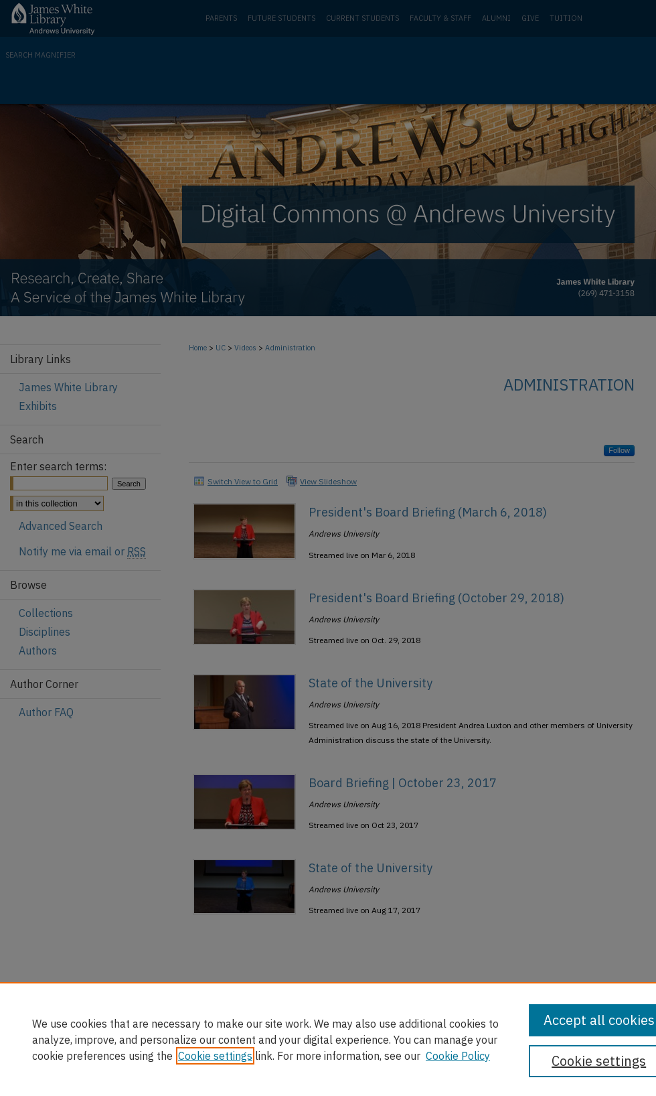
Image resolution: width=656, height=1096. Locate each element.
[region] (328, 1039)
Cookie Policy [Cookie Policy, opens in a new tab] (458, 1056)
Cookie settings (215, 1056)
